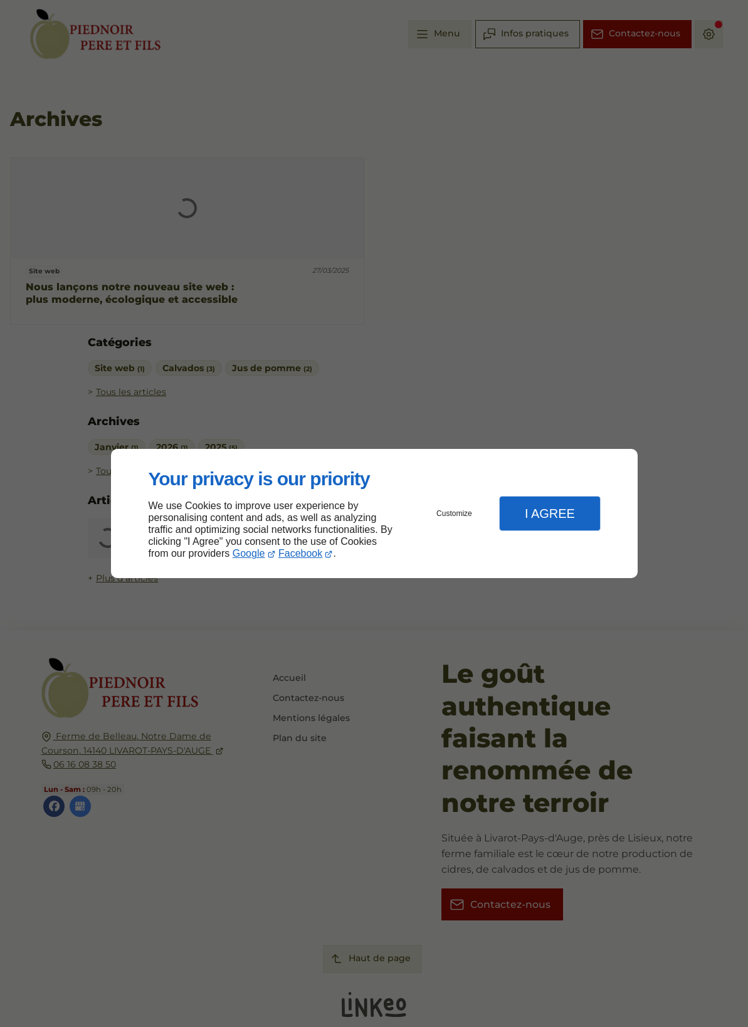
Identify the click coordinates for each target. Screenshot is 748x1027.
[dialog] (374, 514)
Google (249, 553)
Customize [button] (454, 513)
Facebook (300, 553)
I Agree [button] (550, 513)
